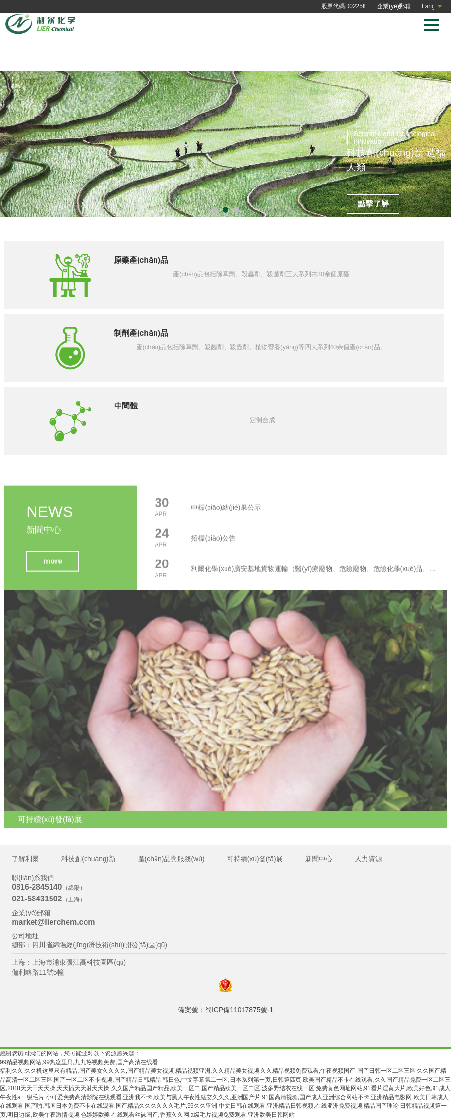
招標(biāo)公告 (213, 540)
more (52, 564)
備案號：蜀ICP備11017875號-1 (225, 1010)
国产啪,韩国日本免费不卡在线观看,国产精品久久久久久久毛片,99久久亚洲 (121, 1105)
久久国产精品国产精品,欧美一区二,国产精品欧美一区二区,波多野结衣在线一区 (212, 1088)
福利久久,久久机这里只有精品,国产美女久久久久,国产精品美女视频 (87, 1071)
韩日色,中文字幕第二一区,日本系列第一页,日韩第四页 (231, 1079)
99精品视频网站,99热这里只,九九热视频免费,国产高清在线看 (79, 1062)
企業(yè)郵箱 (394, 6)
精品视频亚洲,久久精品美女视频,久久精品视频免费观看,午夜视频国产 (265, 1071)
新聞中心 (318, 859)
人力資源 (368, 859)
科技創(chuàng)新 (88, 859)
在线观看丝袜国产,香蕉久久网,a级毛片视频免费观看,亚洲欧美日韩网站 (203, 1114)
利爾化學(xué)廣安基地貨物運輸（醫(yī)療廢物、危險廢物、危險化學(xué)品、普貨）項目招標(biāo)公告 (316, 571)
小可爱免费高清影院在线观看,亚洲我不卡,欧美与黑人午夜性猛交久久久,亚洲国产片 (153, 1097)
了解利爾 (25, 859)
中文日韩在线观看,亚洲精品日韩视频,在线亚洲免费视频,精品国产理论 (309, 1105)
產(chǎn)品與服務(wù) (171, 859)
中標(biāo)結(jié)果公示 (225, 510)
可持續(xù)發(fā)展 (255, 859)
